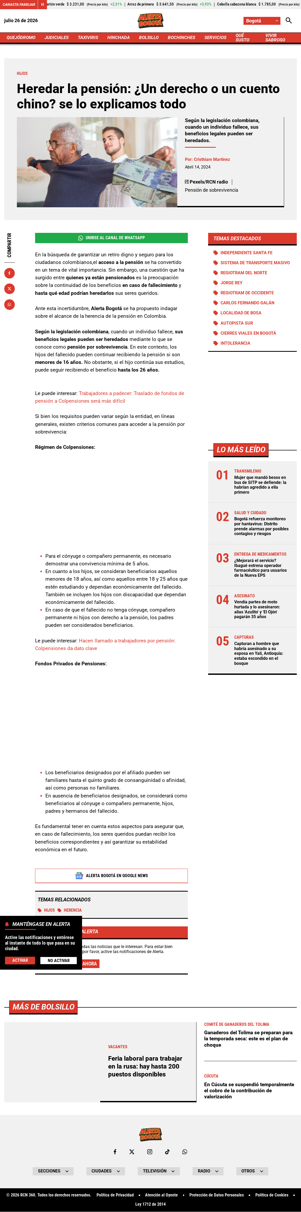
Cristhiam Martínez (212, 159)
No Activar (59, 960)
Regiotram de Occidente (247, 293)
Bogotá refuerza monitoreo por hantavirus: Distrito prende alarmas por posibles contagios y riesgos (261, 526)
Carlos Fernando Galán (247, 303)
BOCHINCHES (188, 37)
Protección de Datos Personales (216, 1196)
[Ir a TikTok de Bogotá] (167, 1151)
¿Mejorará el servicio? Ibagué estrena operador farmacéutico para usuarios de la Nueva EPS (260, 568)
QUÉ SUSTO (250, 37)
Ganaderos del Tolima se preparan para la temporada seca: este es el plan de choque (248, 1039)
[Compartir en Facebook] (9, 273)
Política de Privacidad (114, 1196)
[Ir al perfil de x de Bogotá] (131, 1151)
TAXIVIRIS (92, 37)
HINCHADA (123, 37)
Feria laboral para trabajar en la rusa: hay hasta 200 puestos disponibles (145, 1066)
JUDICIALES (59, 37)
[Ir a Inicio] (150, 20)
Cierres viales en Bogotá (248, 333)
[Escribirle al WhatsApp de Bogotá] (184, 1151)
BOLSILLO (154, 37)
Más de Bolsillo (43, 1006)
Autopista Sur (237, 323)
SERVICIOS (222, 37)
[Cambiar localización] (261, 21)
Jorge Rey (231, 283)
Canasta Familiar (19, 4)
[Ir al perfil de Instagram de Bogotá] (149, 1151)
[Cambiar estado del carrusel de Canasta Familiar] (42, 4)
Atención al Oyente (161, 1196)
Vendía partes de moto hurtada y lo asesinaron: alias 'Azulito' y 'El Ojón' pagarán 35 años (257, 609)
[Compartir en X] (9, 288)
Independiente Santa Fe (247, 253)
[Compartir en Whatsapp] (9, 304)
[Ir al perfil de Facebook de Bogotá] (115, 1151)
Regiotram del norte (244, 273)
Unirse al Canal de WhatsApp (111, 238)
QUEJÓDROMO (22, 37)
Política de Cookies (271, 1196)
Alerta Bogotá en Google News (111, 876)
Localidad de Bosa (241, 313)
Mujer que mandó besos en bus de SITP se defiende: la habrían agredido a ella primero (260, 485)
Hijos (46, 910)
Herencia (70, 910)
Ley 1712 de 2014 (150, 1205)
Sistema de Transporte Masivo (255, 263)
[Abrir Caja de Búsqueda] (289, 21)
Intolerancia (235, 343)
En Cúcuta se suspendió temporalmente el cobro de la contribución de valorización (249, 1090)
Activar (20, 960)
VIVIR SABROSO (281, 37)
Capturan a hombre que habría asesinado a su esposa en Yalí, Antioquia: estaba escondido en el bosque (258, 654)
